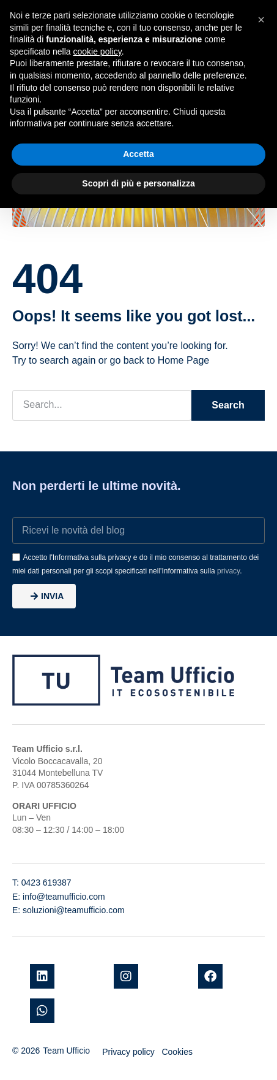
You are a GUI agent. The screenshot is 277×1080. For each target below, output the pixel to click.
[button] (261, 19)
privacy (228, 571)
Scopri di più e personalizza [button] (138, 183)
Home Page (184, 360)
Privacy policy (128, 1052)
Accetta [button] (138, 154)
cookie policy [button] (97, 51)
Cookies (177, 1052)
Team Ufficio (66, 1050)
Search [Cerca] (228, 405)
